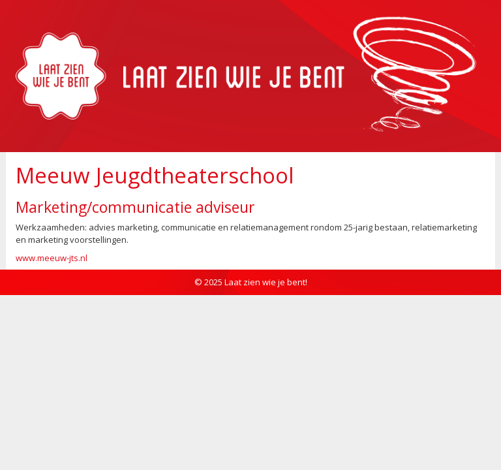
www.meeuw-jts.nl (51, 258)
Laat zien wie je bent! (265, 282)
